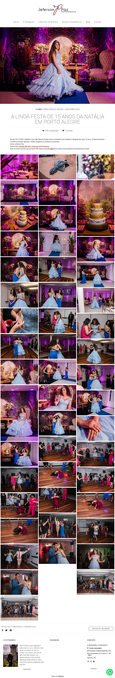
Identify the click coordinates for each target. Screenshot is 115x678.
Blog (88, 22)
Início (16, 22)
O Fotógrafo (28, 22)
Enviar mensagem (95, 648)
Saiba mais (27, 669)
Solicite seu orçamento (101, 628)
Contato (98, 22)
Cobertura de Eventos (48, 22)
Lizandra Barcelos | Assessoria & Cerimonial (33, 146)
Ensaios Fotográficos (72, 22)
